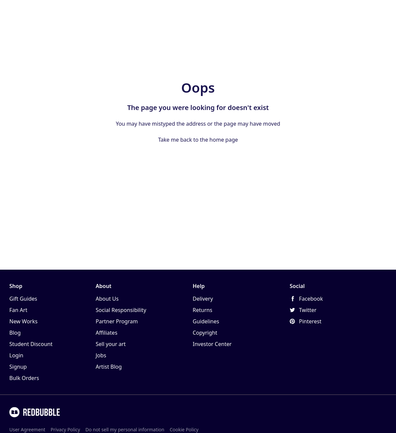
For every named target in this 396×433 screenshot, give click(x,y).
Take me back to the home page (198, 139)
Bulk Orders (24, 378)
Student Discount (31, 344)
